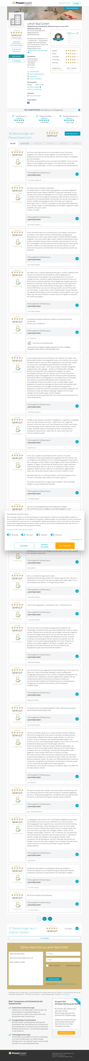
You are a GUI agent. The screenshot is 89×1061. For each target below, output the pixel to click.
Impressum (18, 530)
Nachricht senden (54, 979)
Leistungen (55, 57)
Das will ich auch (64, 3)
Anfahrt (32, 67)
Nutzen (54, 54)
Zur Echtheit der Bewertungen (16, 50)
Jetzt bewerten (16, 56)
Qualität (54, 51)
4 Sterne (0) (37, 143)
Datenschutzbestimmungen (31, 530)
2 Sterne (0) (63, 143)
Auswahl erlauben (44, 546)
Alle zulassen (65, 547)
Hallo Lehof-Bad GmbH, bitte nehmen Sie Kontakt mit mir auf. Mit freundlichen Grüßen (26, 968)
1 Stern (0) (76, 143)
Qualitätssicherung (68, 1053)
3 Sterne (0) (50, 143)
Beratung (55, 62)
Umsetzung (55, 59)
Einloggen (76, 3)
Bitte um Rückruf (54, 966)
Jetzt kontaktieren (72, 8)
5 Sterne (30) (25, 143)
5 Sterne (69, 32)
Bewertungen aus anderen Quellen (16, 44)
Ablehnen (24, 547)
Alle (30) (12, 143)
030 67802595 (34, 71)
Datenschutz (55, 1055)
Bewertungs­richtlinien (57, 1053)
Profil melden (65, 994)
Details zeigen (68, 540)
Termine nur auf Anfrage (34, 89)
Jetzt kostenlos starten (66, 1033)
